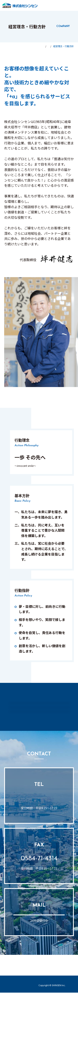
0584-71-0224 (39, 840)
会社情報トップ (25, 697)
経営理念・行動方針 (39, 713)
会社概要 (39, 730)
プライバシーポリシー (53, 1034)
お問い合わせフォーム (39, 961)
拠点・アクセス (39, 746)
